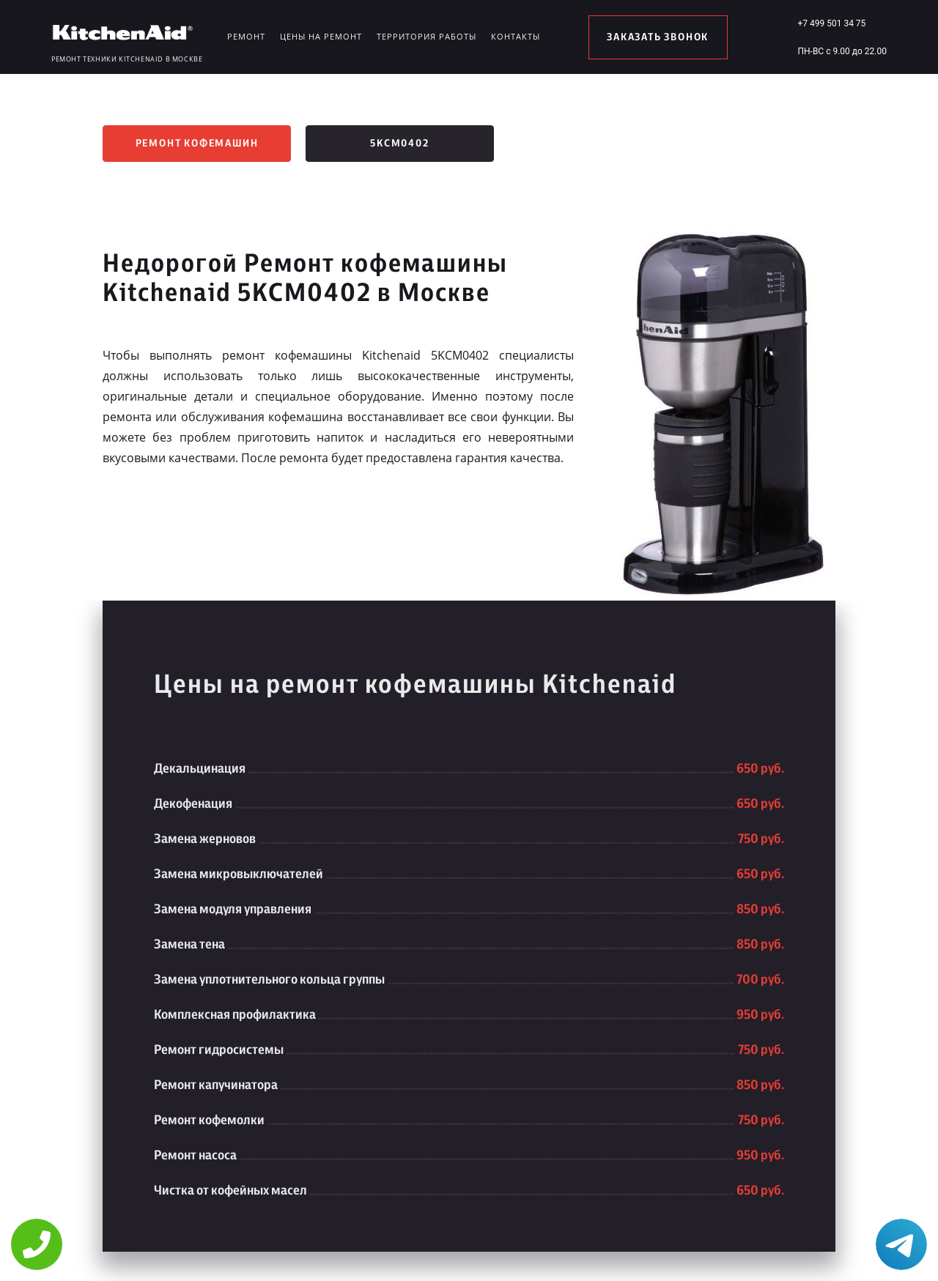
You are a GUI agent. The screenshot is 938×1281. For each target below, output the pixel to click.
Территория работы (426, 36)
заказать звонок (658, 37)
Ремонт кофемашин (197, 143)
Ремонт (246, 36)
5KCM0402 (399, 143)
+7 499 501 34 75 (831, 23)
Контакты (515, 36)
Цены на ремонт (321, 36)
